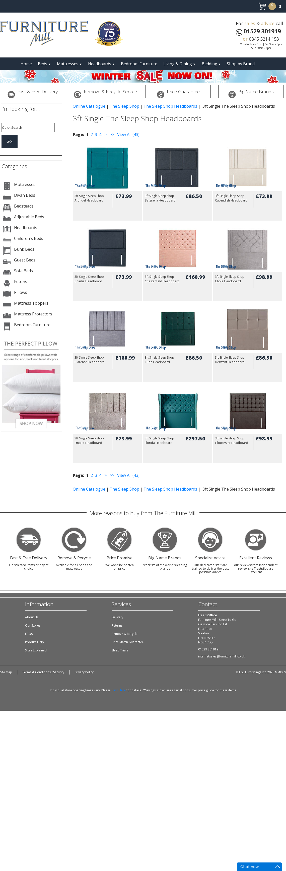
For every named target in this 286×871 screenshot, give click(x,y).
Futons (20, 281)
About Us (31, 617)
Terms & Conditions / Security (43, 672)
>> (112, 134)
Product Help (34, 642)
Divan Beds (24, 195)
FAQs (29, 634)
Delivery (117, 617)
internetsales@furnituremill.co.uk (221, 656)
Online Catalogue (89, 106)
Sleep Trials (120, 650)
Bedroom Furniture (139, 63)
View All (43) (127, 134)
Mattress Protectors (33, 314)
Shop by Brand (241, 63)
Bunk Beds (24, 249)
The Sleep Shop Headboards (170, 106)
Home (26, 63)
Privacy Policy (84, 672)
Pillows (20, 292)
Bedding (211, 63)
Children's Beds (28, 238)
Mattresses (69, 63)
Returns (117, 625)
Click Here (118, 690)
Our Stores (32, 625)
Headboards (101, 63)
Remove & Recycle (124, 634)
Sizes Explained (36, 650)
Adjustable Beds (29, 217)
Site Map (6, 672)
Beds (44, 63)
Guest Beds (24, 260)
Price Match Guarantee (128, 642)
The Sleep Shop (124, 106)
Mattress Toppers (31, 303)
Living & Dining (179, 63)
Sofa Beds (23, 271)
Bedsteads (24, 206)
